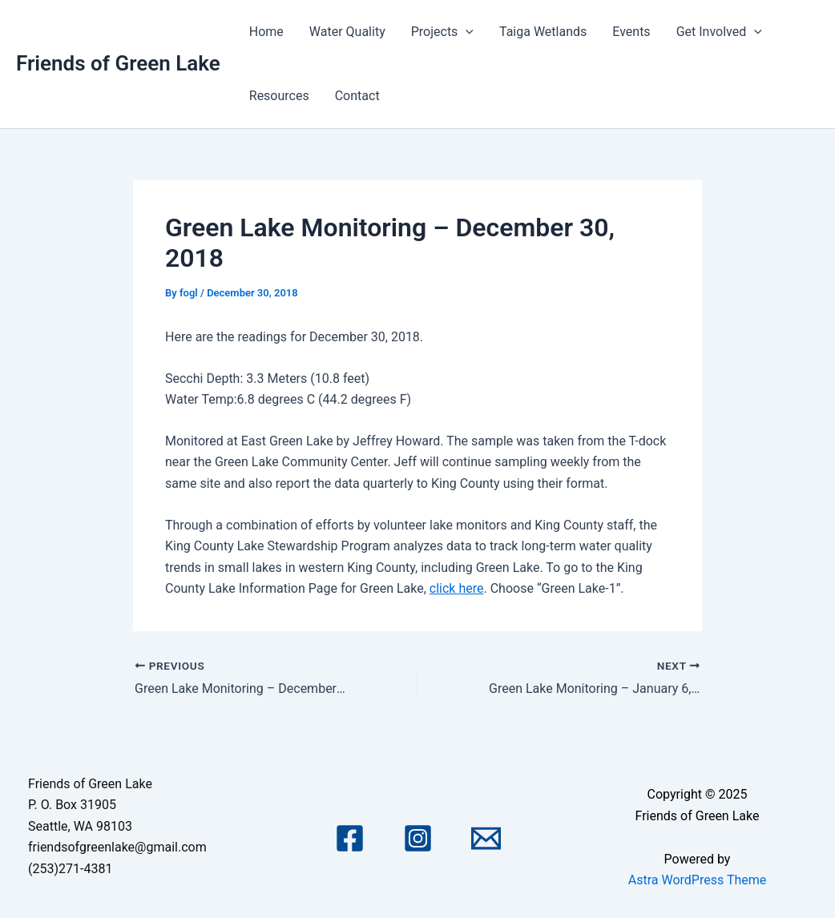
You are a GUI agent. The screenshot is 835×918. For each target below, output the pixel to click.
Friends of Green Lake (118, 63)
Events (631, 31)
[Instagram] (418, 838)
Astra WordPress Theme (697, 880)
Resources (279, 95)
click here (457, 588)
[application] (466, 32)
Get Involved (719, 32)
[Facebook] (350, 838)
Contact (357, 95)
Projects (442, 32)
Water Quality (347, 31)
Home (266, 31)
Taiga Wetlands (543, 31)
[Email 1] (486, 838)
